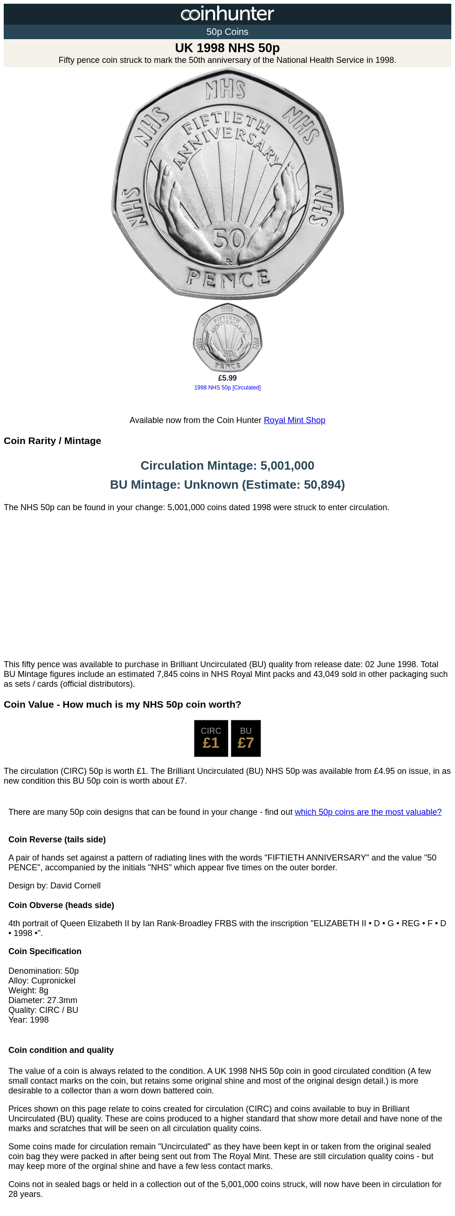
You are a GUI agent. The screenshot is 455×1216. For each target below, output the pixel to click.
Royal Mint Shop (294, 420)
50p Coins (227, 32)
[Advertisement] (227, 586)
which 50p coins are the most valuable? (368, 812)
